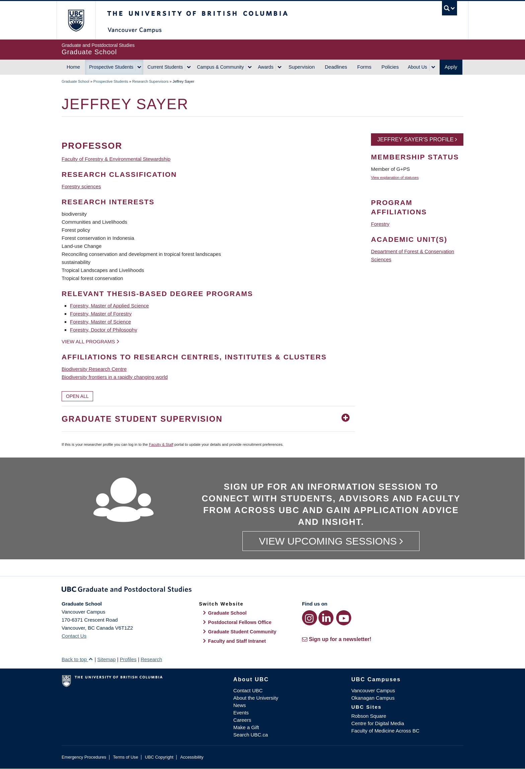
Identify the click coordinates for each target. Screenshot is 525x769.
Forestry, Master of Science (100, 322)
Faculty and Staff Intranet (237, 641)
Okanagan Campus (372, 698)
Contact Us (74, 636)
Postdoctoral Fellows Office (240, 622)
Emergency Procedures (84, 757)
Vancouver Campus (373, 690)
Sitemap (106, 659)
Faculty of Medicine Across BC (385, 730)
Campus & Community (220, 67)
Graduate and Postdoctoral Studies (262, 590)
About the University (255, 698)
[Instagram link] (309, 617)
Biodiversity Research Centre (94, 369)
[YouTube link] (343, 617)
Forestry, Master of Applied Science (109, 305)
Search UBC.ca (250, 735)
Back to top (77, 659)
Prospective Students (111, 67)
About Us (417, 67)
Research (151, 659)
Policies (390, 67)
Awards (265, 67)
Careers (242, 720)
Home (73, 67)
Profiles (128, 659)
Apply (451, 67)
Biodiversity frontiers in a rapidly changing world (115, 377)
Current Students (165, 67)
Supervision (302, 67)
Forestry (380, 224)
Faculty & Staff (161, 444)
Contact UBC (248, 690)
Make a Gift (246, 727)
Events (241, 712)
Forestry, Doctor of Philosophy (103, 330)
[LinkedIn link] (325, 617)
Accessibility (191, 757)
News (239, 705)
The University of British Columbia (76, 20)
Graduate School (75, 81)
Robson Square (368, 716)
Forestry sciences (81, 186)
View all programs (88, 341)
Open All (77, 396)
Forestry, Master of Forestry (101, 314)
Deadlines (336, 67)
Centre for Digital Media (377, 723)
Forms (364, 67)
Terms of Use (125, 757)
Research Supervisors (150, 81)
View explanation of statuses (395, 178)
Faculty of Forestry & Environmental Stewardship (116, 159)
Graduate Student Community (242, 631)
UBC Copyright (159, 757)
